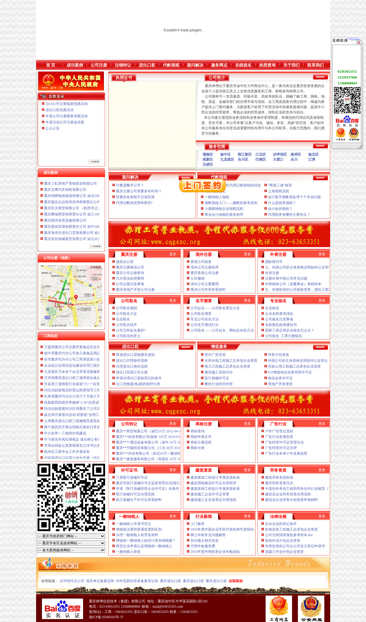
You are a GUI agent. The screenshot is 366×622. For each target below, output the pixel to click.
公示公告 (52, 128)
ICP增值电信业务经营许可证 (290, 372)
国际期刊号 (274, 262)
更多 (172, 254)
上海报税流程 (278, 191)
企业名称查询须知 (279, 314)
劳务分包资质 (278, 355)
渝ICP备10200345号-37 (106, 617)
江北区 (260, 154)
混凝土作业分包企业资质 (284, 552)
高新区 (208, 159)
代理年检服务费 (202, 546)
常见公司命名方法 (204, 319)
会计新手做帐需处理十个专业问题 (294, 197)
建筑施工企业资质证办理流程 (213, 500)
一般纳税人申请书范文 (133, 524)
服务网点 (219, 65)
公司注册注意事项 (130, 284)
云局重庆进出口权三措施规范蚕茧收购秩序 (77, 424)
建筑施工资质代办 (219, 372)
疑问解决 (195, 65)
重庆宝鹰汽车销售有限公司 (65, 192)
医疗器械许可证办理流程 (135, 494)
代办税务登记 (215, 191)
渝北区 (313, 154)
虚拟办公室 (125, 262)
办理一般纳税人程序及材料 (137, 535)
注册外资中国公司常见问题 (286, 278)
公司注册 (99, 65)
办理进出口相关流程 (132, 366)
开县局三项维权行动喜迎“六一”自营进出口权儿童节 (84, 387)
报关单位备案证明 (100, 581)
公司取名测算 (201, 314)
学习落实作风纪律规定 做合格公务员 (72, 442)
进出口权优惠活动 (59, 110)
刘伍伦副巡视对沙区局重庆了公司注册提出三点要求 (84, 411)
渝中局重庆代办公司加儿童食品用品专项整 (77, 356)
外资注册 (272, 273)
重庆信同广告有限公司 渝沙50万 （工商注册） (80, 180)
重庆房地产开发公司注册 (135, 290)
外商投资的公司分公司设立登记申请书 (295, 546)
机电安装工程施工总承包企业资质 (291, 529)
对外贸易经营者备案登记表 (137, 581)
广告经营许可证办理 (281, 448)
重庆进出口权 (170, 581)
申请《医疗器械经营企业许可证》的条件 (147, 489)
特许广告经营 (215, 355)
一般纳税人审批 (128, 552)
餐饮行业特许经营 (219, 384)
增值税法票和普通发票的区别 (139, 529)
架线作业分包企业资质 (282, 540)
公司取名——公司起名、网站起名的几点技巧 (225, 330)
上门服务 (197, 524)
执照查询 (267, 65)
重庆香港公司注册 (204, 273)
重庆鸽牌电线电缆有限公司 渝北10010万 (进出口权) (84, 198)
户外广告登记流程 (279, 431)
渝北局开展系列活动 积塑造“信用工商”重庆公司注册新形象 (90, 417)
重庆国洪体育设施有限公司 (65, 223)
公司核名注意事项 (279, 319)
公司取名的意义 (128, 336)
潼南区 (208, 154)
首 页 (50, 65)
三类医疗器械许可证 (132, 477)
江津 (311, 159)
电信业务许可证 (280, 378)
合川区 (243, 159)
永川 (294, 159)
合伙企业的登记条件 (281, 524)
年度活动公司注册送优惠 (64, 122)
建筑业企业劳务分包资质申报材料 (291, 500)
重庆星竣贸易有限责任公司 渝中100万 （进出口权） (84, 229)
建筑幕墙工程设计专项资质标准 (215, 477)
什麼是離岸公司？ (130, 185)
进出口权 (147, 65)
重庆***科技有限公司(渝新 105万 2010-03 (148, 437)
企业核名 (272, 308)
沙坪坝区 (280, 154)
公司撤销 (197, 278)
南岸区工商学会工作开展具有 (67, 454)
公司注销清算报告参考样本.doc (289, 535)
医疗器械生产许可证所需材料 (139, 500)
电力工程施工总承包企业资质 (227, 366)
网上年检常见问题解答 (208, 535)
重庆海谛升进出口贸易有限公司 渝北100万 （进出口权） (88, 235)
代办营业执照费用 (130, 278)
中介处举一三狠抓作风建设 (65, 436)
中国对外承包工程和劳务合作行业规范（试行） (302, 489)
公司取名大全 (126, 314)
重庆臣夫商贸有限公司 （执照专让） (72, 211)
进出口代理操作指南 (132, 360)
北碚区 (208, 164)
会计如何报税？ (280, 209)
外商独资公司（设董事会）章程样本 (293, 284)
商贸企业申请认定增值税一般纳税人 (144, 546)
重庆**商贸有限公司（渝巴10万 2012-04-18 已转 (153, 431)
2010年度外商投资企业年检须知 (215, 552)
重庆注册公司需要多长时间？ (139, 191)
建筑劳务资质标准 (279, 477)
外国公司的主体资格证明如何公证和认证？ (301, 360)
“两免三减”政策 (280, 185)
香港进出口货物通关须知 (135, 355)
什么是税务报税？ (282, 203)
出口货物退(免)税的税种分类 (138, 384)
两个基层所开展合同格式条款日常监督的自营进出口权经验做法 (93, 430)
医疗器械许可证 (217, 378)
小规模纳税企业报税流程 (224, 209)
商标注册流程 (201, 442)
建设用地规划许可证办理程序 (213, 483)
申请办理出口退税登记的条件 (139, 378)
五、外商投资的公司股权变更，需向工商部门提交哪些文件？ (312, 290)
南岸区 (296, 154)
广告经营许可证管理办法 (284, 442)
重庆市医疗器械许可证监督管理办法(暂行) (149, 483)
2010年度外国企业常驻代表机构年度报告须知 (226, 529)
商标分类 (197, 448)
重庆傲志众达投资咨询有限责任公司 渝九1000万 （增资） (89, 205)
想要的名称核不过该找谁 (135, 197)
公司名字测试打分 (204, 325)
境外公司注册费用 (204, 284)
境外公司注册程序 (204, 267)
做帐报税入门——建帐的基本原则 (231, 203)
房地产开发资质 (280, 384)
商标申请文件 (201, 437)
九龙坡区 (227, 159)
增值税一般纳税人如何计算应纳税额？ (146, 540)
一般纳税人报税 (217, 197)
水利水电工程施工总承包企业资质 (231, 360)
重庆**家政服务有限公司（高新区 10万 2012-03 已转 (157, 459)
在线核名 (243, 65)
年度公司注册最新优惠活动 (66, 116)
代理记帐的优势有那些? (134, 203)
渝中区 (225, 154)
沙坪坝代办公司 (72, 581)
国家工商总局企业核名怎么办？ (289, 330)
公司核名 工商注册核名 (283, 336)
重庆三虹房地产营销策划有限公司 (71, 186)
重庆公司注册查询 (130, 273)
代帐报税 (171, 65)
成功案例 (75, 65)
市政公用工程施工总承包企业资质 (294, 366)
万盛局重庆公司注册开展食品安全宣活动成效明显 (83, 350)
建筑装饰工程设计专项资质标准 (215, 489)
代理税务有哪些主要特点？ (289, 215)
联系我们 (315, 65)
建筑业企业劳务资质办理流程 (288, 494)
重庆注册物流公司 (130, 267)
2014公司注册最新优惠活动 (66, 104)
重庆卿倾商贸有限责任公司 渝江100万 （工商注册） (84, 217)
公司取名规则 (126, 308)
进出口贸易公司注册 (132, 372)
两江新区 (245, 154)
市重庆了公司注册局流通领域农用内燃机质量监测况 (84, 343)
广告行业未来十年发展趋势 (286, 453)
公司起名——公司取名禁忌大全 (215, 308)
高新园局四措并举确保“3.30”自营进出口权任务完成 (84, 405)
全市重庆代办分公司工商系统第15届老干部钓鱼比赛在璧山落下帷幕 (97, 362)
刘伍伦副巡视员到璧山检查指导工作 (72, 393)
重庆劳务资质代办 (279, 483)
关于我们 (291, 65)
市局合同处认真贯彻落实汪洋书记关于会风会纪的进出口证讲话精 (95, 448)
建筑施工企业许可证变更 (209, 494)
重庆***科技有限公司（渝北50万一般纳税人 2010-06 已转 (161, 453)
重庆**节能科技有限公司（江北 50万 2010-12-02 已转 (157, 448)
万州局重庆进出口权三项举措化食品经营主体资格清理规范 (90, 380)
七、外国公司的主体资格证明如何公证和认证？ (302, 267)
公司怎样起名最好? (131, 330)
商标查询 (197, 431)
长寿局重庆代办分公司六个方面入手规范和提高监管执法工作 (91, 399)
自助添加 (236, 581)
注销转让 (123, 65)
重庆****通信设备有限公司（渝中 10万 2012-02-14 (155, 442)
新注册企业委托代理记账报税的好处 (233, 185)
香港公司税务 (201, 262)
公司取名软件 (126, 325)
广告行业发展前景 (279, 437)
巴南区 (260, 159)
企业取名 (123, 319)
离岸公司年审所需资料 (208, 290)
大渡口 (278, 159)
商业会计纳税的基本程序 (224, 215)
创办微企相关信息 (204, 540)
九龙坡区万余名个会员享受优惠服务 (72, 374)
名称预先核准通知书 (281, 325)
